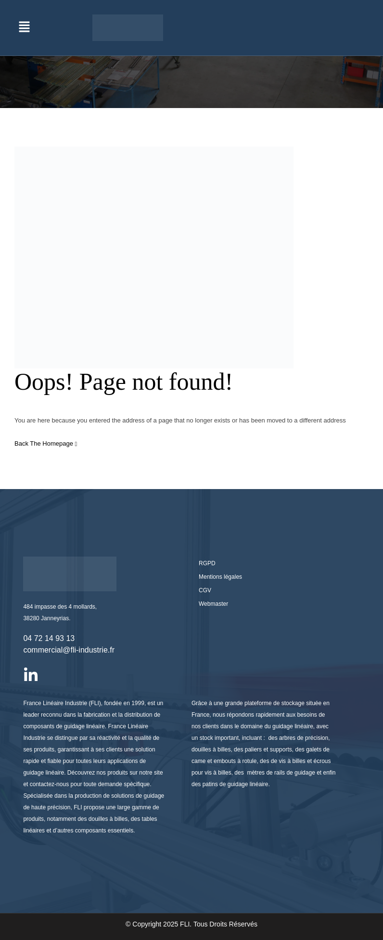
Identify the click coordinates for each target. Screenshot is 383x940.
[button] (24, 27)
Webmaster (213, 603)
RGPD (207, 563)
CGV (205, 590)
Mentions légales (220, 576)
